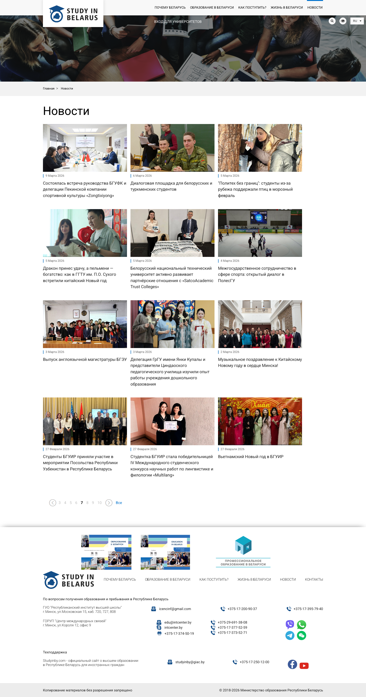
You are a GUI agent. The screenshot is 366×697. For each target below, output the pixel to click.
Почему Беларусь (170, 8)
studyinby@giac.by (190, 662)
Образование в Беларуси (212, 8)
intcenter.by (174, 627)
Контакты (314, 579)
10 (100, 502)
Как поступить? (252, 8)
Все (119, 502)
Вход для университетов (177, 22)
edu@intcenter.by (178, 622)
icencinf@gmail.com (175, 609)
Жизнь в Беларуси (287, 8)
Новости (315, 8)
